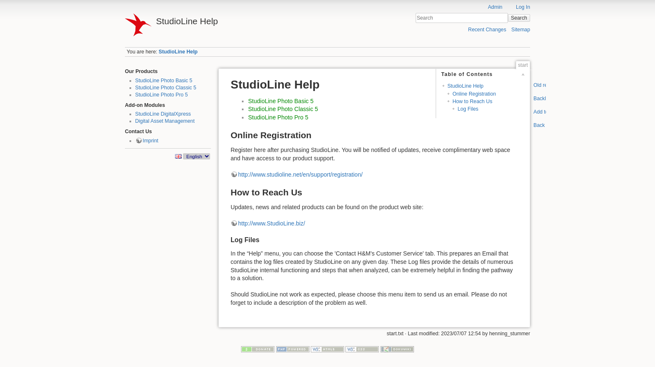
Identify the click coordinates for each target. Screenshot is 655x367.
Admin (495, 7)
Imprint (150, 141)
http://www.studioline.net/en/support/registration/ (300, 174)
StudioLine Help (178, 52)
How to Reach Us (472, 101)
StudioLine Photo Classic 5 (165, 88)
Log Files (467, 109)
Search (519, 18)
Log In (523, 7)
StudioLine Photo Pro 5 (161, 95)
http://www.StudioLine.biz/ (271, 223)
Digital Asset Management (165, 121)
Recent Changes (487, 30)
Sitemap (520, 30)
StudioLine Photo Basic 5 (164, 81)
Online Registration (474, 94)
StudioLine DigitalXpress (163, 114)
